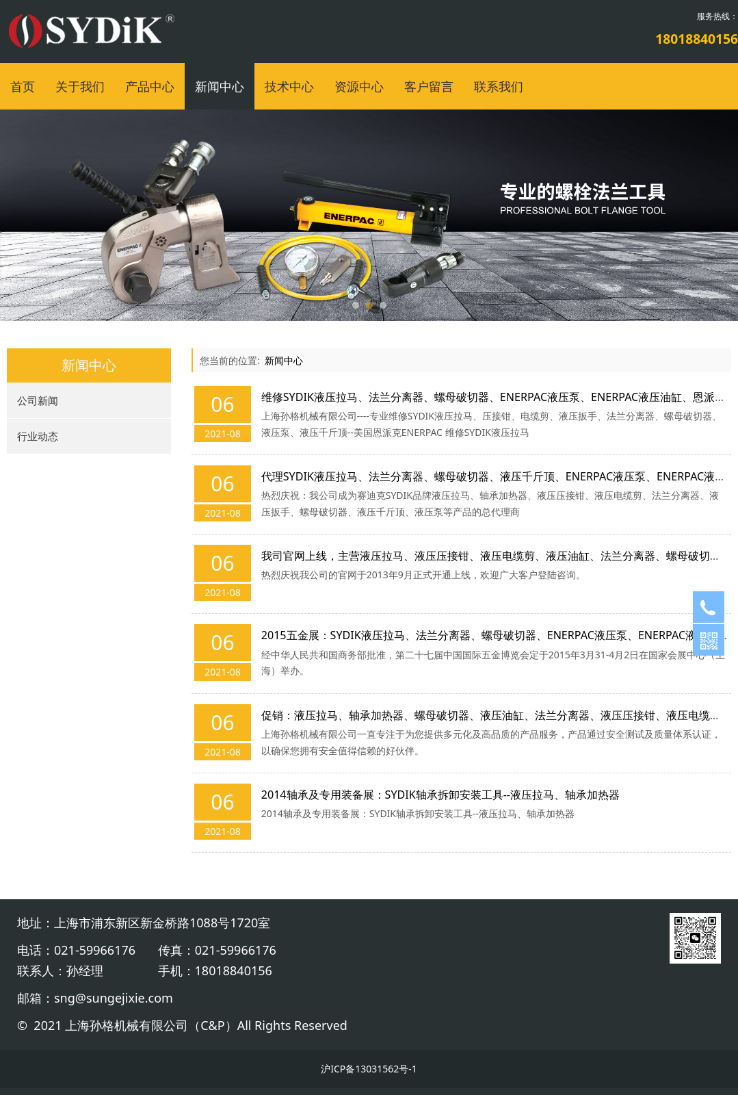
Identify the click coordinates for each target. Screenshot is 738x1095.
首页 (22, 86)
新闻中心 (219, 86)
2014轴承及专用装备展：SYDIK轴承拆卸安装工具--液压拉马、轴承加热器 (440, 794)
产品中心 (149, 86)
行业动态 (37, 436)
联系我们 (498, 86)
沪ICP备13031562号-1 (369, 1068)
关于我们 (80, 86)
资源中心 (359, 86)
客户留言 (428, 86)
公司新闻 (37, 400)
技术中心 (289, 86)
